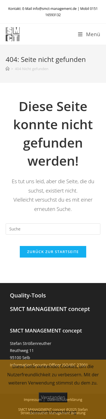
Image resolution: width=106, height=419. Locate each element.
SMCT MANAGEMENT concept (50, 309)
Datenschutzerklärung (53, 412)
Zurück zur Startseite (53, 251)
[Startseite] (7, 68)
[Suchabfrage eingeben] (53, 229)
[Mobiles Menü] (89, 34)
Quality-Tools (28, 295)
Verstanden (53, 397)
